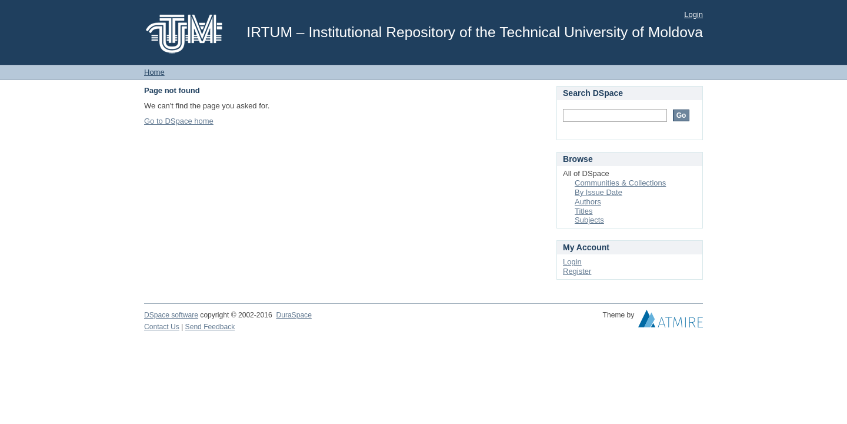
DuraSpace (293, 315)
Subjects (589, 220)
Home (154, 72)
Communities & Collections (620, 182)
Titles (584, 211)
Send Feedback (210, 327)
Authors (588, 201)
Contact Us (161, 327)
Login (693, 14)
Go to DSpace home (179, 121)
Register (577, 271)
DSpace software (171, 315)
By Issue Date (598, 192)
